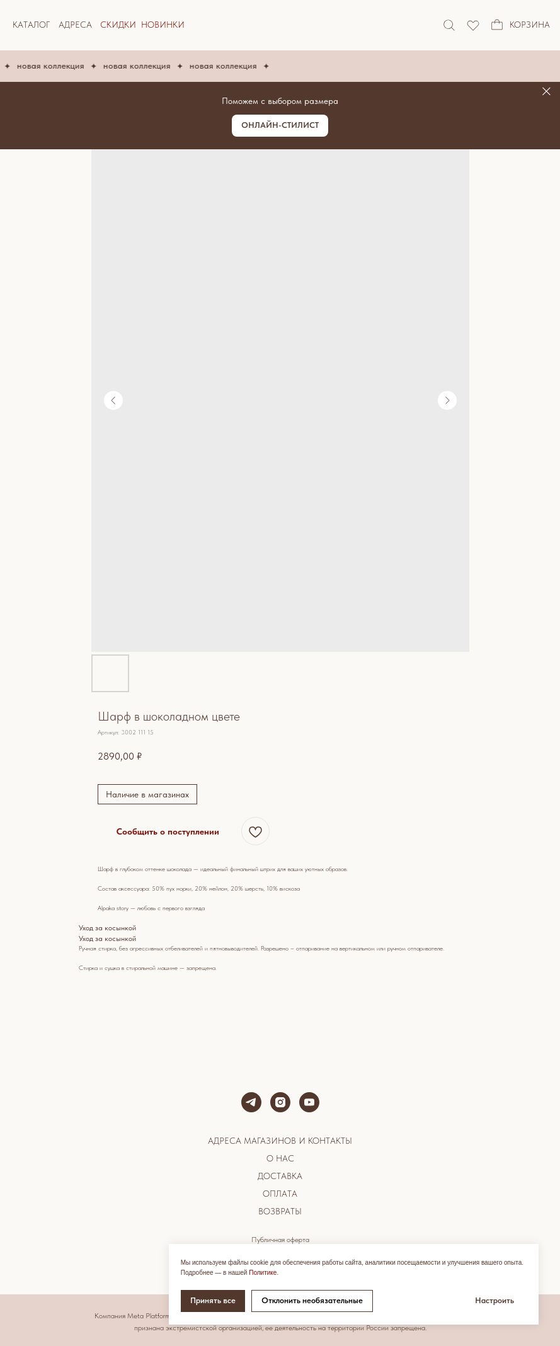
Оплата (280, 1194)
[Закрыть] (546, 91)
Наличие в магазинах (147, 794)
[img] (473, 25)
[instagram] (280, 1102)
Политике (263, 1272)
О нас (280, 1158)
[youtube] (309, 1102)
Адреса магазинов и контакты (280, 1141)
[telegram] (251, 1102)
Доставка (280, 1176)
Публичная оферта (280, 1239)
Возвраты (280, 1211)
